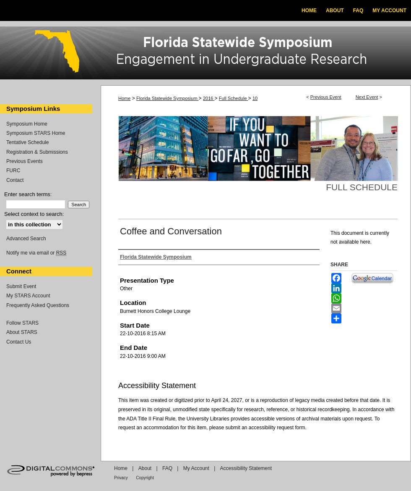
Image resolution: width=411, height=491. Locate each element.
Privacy (121, 477)
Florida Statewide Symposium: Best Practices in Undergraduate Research (205, 54)
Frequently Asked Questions (37, 305)
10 (255, 98)
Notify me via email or (36, 253)
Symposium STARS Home (35, 133)
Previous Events (24, 161)
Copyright (145, 477)
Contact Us (18, 342)
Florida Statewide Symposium (167, 98)
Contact (14, 180)
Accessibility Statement (246, 468)
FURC (13, 170)
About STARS (21, 332)
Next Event (367, 97)
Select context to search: (34, 214)
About (144, 468)
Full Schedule (233, 98)
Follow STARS (22, 323)
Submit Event (21, 286)
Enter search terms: (28, 194)
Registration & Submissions (37, 152)
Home (124, 98)
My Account (196, 468)
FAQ (167, 468)
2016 (209, 98)
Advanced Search (26, 239)
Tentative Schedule (27, 142)
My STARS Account (28, 296)
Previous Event (325, 97)
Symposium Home (26, 124)
